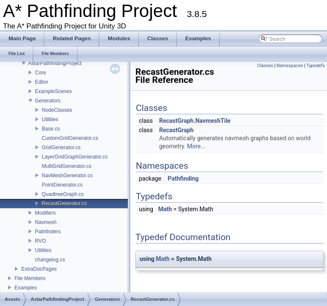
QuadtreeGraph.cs (63, 194)
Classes (265, 65)
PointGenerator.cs (62, 185)
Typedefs (315, 65)
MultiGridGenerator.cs (67, 166)
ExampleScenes (53, 91)
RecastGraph (176, 130)
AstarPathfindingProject (54, 63)
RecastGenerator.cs (64, 204)
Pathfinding (183, 178)
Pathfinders (48, 232)
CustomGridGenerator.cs (70, 138)
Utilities (50, 119)
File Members (30, 278)
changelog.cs (50, 260)
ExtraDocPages (39, 269)
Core (40, 73)
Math (165, 209)
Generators (47, 101)
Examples (25, 288)
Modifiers (45, 213)
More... (196, 146)
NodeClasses (57, 110)
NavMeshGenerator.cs (67, 175)
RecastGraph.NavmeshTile (195, 120)
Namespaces (289, 65)
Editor (41, 82)
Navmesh (46, 222)
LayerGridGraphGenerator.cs (75, 157)
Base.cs (51, 129)
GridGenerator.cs (61, 147)
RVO (40, 241)
